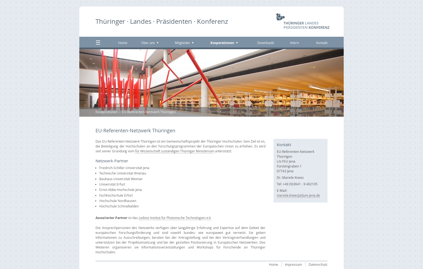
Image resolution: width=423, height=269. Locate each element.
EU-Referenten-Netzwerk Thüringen (149, 112)
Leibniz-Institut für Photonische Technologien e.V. (175, 218)
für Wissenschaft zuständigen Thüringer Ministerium (174, 151)
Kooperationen (106, 112)
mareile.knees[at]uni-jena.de (298, 195)
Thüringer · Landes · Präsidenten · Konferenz (161, 21)
